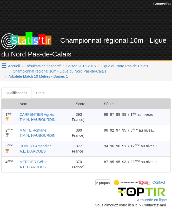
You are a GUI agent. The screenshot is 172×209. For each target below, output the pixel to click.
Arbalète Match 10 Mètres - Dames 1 (38, 76)
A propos (103, 183)
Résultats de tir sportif (43, 66)
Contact (159, 182)
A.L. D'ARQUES (32, 151)
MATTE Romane (32, 130)
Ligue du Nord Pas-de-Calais (124, 66)
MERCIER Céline (33, 162)
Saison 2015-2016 (81, 66)
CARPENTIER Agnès (36, 114)
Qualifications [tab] (16, 93)
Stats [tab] (40, 93)
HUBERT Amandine (35, 146)
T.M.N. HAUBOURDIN (37, 120)
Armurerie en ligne (152, 200)
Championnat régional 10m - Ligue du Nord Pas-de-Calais (59, 71)
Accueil (14, 66)
